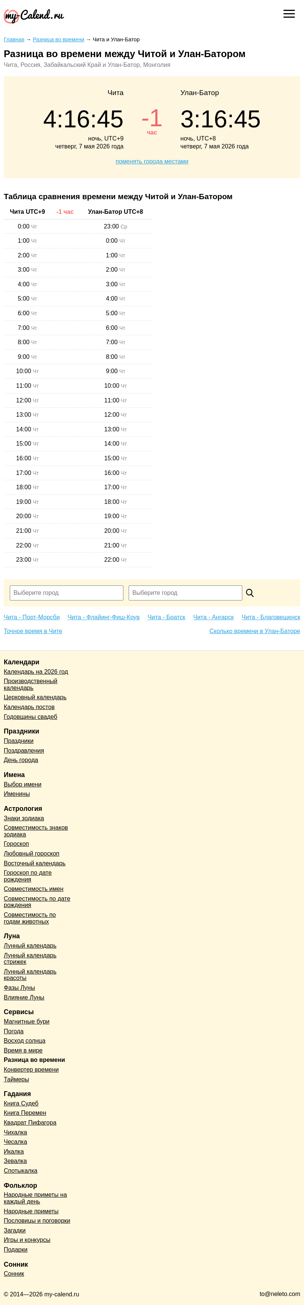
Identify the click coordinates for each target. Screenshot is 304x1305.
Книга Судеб (21, 1103)
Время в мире (23, 1050)
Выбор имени (22, 784)
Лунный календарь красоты (30, 974)
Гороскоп (16, 844)
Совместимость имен (34, 889)
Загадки (15, 1230)
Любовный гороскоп (31, 853)
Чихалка (15, 1132)
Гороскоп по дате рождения (28, 876)
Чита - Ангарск (213, 617)
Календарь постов (29, 707)
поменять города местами (152, 161)
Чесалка (15, 1142)
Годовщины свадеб (30, 717)
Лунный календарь (30, 945)
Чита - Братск (166, 617)
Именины (17, 794)
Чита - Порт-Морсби (32, 617)
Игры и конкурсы (27, 1240)
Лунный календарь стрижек (30, 958)
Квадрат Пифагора (30, 1122)
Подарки (15, 1249)
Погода (14, 1031)
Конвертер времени (31, 1069)
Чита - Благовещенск (271, 617)
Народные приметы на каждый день (35, 1198)
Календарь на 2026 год (36, 671)
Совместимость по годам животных (30, 918)
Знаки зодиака (24, 818)
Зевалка (15, 1161)
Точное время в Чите (33, 631)
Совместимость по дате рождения (37, 902)
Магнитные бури (27, 1021)
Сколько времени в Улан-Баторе (255, 631)
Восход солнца (25, 1040)
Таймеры (16, 1079)
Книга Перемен (25, 1113)
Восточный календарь (34, 863)
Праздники (18, 741)
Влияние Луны (24, 997)
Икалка (14, 1151)
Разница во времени (34, 1060)
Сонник (14, 1273)
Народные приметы (31, 1211)
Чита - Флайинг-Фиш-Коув (104, 617)
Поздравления (24, 750)
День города (21, 760)
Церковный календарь (35, 697)
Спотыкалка (20, 1170)
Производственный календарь (30, 684)
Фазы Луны (19, 987)
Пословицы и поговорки (37, 1220)
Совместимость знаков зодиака (36, 831)
